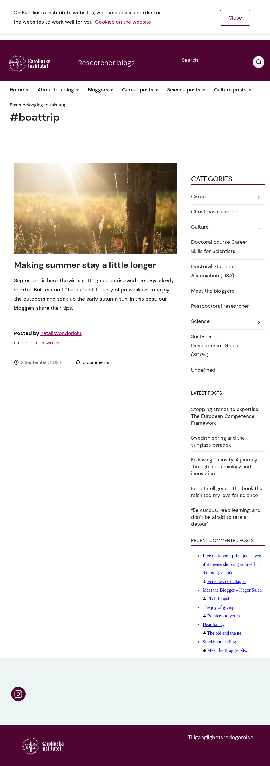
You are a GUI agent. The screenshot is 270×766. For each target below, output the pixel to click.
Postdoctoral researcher (220, 306)
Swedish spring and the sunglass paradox (218, 441)
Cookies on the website (123, 21)
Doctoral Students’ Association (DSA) (213, 271)
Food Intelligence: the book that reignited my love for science (227, 491)
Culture (21, 343)
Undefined (203, 370)
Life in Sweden (46, 343)
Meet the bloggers (212, 290)
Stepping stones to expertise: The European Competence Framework (225, 416)
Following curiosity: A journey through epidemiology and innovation (224, 467)
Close (235, 17)
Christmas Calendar (214, 211)
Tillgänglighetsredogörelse (220, 737)
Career (199, 196)
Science (200, 321)
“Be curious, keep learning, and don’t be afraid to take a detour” (226, 517)
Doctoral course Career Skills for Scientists (219, 247)
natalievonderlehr (61, 333)
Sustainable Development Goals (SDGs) (214, 345)
